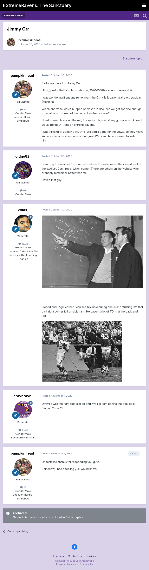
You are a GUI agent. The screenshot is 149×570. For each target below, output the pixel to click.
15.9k (23, 243)
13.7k (23, 429)
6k (23, 190)
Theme (58, 556)
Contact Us (75, 556)
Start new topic (132, 58)
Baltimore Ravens (55, 44)
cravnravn (22, 396)
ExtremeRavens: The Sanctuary (37, 5)
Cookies (91, 556)
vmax (22, 210)
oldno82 (22, 156)
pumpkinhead (31, 40)
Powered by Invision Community (74, 564)
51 (23, 109)
